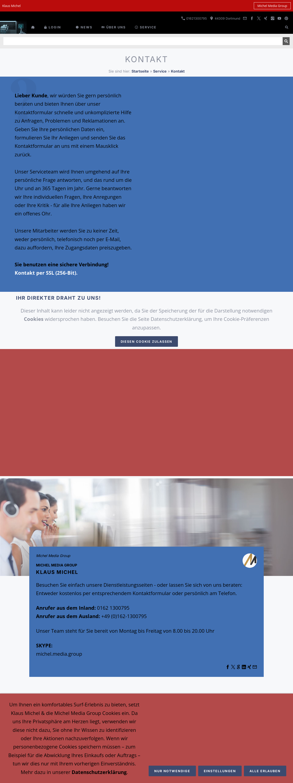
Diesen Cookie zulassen (147, 341)
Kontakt (178, 71)
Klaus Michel (145, 761)
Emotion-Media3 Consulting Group (146, 767)
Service (160, 71)
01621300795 (194, 18)
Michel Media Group (272, 6)
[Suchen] (143, 41)
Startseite (140, 71)
